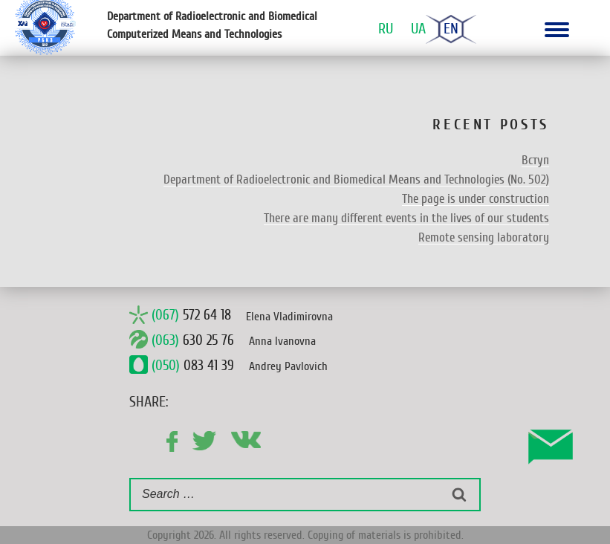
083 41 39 (193, 365)
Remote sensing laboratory (483, 237)
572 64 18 (191, 316)
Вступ (535, 160)
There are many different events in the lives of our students (406, 218)
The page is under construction (475, 199)
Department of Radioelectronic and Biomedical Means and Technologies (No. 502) (356, 179)
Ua (418, 28)
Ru (385, 28)
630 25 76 (193, 340)
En (451, 28)
